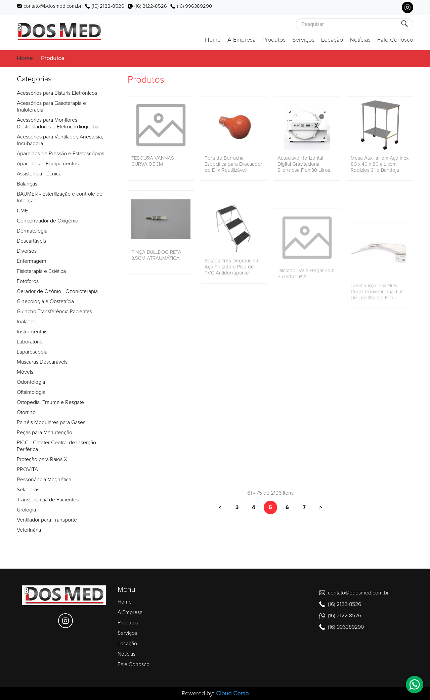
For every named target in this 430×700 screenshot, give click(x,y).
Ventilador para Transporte (47, 520)
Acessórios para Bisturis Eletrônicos (57, 93)
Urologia (26, 509)
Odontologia (31, 382)
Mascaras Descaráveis (42, 362)
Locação (332, 40)
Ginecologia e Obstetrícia (45, 301)
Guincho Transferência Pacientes (54, 311)
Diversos (27, 251)
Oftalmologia (31, 392)
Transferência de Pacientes (48, 499)
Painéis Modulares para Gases (51, 422)
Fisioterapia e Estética (41, 271)
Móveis (25, 372)
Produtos (274, 40)
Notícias (360, 40)
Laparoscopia (32, 352)
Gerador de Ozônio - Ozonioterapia (57, 291)
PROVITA (27, 469)
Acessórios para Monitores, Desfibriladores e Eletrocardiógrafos (57, 123)
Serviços (303, 40)
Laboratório (30, 341)
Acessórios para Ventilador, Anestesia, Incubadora (60, 140)
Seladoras (28, 489)
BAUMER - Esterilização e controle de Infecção (59, 197)
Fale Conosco (395, 40)
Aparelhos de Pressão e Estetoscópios (60, 153)
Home (213, 40)
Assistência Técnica (39, 173)
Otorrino (26, 412)
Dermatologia (32, 231)
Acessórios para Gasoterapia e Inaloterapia (51, 106)
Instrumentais (32, 331)
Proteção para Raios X (42, 459)
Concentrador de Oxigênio (47, 220)
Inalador (26, 321)
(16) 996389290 (194, 6)
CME (22, 210)
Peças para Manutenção (44, 432)
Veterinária (29, 530)
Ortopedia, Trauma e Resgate (50, 402)
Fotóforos (28, 281)
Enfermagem (31, 261)
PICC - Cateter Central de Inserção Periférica (56, 446)
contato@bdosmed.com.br (53, 6)
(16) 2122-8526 (108, 6)
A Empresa (241, 40)
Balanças (27, 184)
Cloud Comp (232, 694)
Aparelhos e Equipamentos (48, 163)
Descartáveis (31, 241)
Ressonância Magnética (44, 479)
